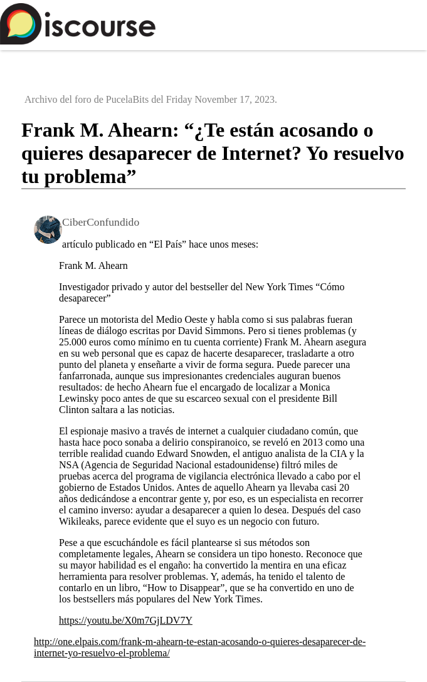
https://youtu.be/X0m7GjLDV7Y (125, 620)
